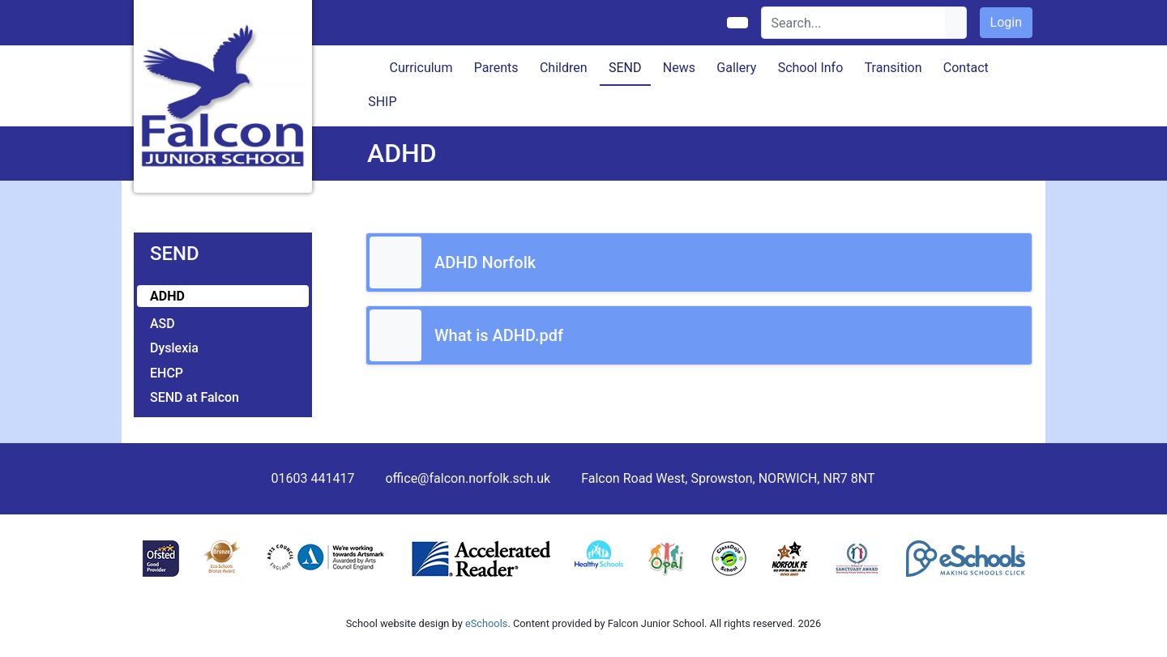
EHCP (166, 373)
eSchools (486, 623)
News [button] (679, 67)
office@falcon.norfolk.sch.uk (467, 478)
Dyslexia (174, 348)
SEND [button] (625, 67)
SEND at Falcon (194, 397)
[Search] (854, 22)
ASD (162, 323)
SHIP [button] (382, 101)
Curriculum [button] (421, 67)
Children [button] (564, 67)
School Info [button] (811, 67)
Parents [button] (496, 67)
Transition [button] (893, 67)
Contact (966, 67)
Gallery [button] (736, 67)
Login (1006, 22)
